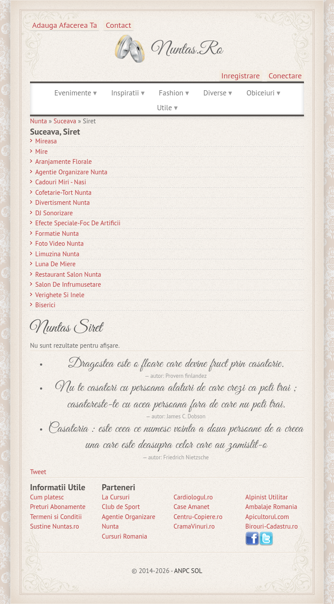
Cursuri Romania (124, 536)
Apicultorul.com (267, 516)
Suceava (64, 121)
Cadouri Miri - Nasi (60, 182)
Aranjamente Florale (63, 161)
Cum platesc (47, 497)
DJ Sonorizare (54, 213)
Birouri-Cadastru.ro (271, 526)
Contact (118, 25)
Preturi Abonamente (58, 506)
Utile (164, 107)
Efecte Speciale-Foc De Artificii (77, 223)
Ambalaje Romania (271, 506)
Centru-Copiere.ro (198, 516)
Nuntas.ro (186, 50)
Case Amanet (192, 506)
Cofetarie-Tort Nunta (63, 192)
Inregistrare (240, 76)
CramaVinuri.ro (194, 526)
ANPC (181, 571)
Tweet (38, 472)
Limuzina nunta (57, 254)
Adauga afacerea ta (64, 25)
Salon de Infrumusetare (68, 284)
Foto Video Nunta (59, 243)
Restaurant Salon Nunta (68, 274)
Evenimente (72, 93)
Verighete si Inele (59, 295)
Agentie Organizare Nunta (71, 172)
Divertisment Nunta (62, 202)
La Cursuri (116, 497)
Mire (41, 151)
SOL (196, 571)
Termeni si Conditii (56, 516)
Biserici (45, 305)
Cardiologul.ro (193, 497)
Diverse (214, 93)
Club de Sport (121, 506)
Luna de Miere (55, 264)
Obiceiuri (261, 93)
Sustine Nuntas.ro (54, 526)
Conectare (285, 76)
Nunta (38, 121)
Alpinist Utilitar (266, 497)
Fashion (171, 93)
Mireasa (46, 141)
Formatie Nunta (57, 233)
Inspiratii (125, 93)
